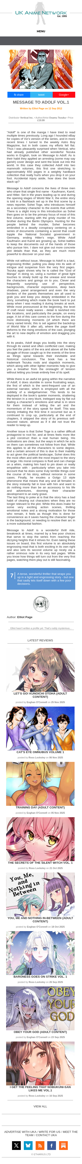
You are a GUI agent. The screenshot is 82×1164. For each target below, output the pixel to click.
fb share (18, 94)
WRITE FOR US (49, 1131)
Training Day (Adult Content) (40, 807)
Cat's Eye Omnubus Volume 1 (40, 752)
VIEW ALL (40, 1106)
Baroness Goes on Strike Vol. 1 (40, 976)
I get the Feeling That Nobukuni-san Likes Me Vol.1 (40, 1088)
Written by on (41, 108)
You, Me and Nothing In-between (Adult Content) (40, 919)
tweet (41, 94)
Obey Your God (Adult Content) (40, 1032)
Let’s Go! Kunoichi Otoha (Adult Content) (40, 695)
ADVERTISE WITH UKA (20, 1131)
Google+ (64, 94)
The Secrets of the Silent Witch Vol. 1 (40, 862)
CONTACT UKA (46, 1135)
